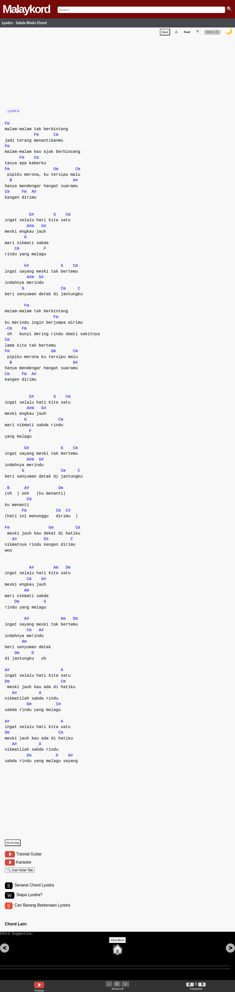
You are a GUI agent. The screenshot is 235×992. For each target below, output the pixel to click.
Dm (68, 570)
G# (31, 217)
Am (56, 570)
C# (68, 513)
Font (187, 33)
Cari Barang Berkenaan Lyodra (42, 911)
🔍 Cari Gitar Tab (20, 873)
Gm (56, 171)
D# (46, 541)
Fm (7, 126)
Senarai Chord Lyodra (34, 890)
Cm (56, 137)
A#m (30, 228)
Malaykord (26, 9)
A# (75, 183)
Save (165, 33)
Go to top (13, 845)
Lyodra (14, 112)
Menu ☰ (212, 33)
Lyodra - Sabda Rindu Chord (24, 23)
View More (117, 948)
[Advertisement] (120, 72)
